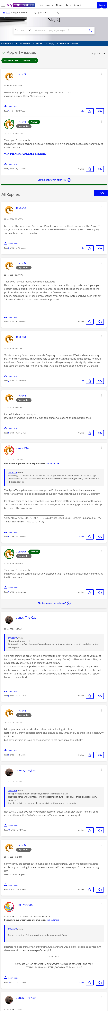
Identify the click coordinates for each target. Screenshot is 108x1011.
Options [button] (96, 53)
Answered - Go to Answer (20, 60)
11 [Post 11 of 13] (9, 889)
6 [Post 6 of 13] (8, 536)
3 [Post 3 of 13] (8, 321)
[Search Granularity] (23, 30)
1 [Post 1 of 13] (8, 111)
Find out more (52, 463)
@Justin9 (12, 638)
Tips (68, 5)
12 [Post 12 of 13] (9, 982)
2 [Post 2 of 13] (8, 248)
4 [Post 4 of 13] (8, 381)
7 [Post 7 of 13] (8, 169)
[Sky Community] (21, 5)
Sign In (102, 5)
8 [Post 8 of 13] (8, 696)
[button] (102, 74)
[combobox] (60, 30)
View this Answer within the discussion (25, 153)
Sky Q (54, 19)
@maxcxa (12, 472)
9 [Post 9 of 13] (8, 755)
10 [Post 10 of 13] (9, 830)
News (59, 5)
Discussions (46, 5)
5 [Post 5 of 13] (8, 433)
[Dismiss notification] (58, 12)
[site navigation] (3, 5)
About (77, 5)
